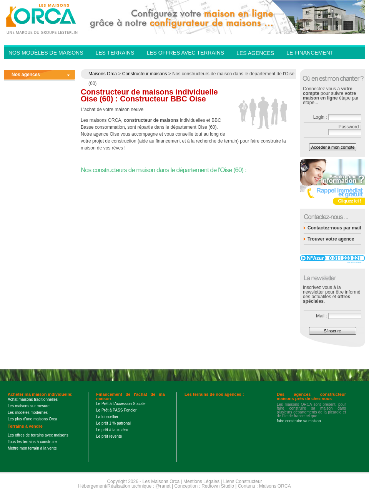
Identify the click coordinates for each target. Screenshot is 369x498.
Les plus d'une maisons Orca (32, 419)
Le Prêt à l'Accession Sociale (121, 404)
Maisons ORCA (275, 486)
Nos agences (26, 74)
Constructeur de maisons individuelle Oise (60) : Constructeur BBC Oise (149, 95)
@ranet (163, 486)
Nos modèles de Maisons (45, 53)
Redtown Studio (217, 486)
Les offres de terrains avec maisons (38, 435)
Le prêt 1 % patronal (113, 423)
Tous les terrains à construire (32, 442)
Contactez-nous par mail (334, 228)
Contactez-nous (311, 64)
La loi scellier (107, 417)
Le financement (309, 53)
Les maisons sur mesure (29, 406)
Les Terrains (114, 53)
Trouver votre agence (331, 239)
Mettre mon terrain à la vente (32, 448)
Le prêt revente (109, 436)
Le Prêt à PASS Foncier (116, 410)
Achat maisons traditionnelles (33, 399)
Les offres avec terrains (185, 53)
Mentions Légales (201, 481)
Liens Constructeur (242, 481)
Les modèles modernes (28, 412)
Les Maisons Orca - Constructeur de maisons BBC (42, 18)
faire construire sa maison (299, 421)
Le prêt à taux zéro (112, 430)
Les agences (255, 53)
